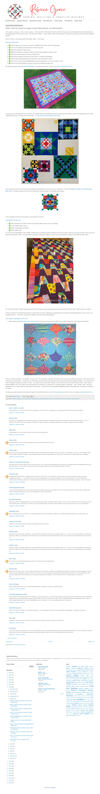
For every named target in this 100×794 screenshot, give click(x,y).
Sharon (11, 440)
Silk (78, 706)
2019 (10, 761)
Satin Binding (90, 701)
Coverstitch (90, 671)
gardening (75, 713)
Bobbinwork (68, 670)
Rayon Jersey (87, 699)
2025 (10, 675)
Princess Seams (86, 697)
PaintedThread (13, 608)
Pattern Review (85, 695)
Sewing (74, 705)
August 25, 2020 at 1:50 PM (16, 494)
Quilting (80, 699)
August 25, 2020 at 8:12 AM (16, 412)
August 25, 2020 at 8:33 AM (16, 434)
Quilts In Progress (58, 20)
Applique (75, 666)
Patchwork (69, 695)
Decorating (69, 677)
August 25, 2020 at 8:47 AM (16, 444)
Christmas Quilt (89, 670)
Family (87, 680)
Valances (78, 710)
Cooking (79, 671)
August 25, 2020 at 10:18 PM (17, 578)
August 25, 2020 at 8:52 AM (16, 456)
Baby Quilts (84, 666)
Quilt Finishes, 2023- (47, 20)
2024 (10, 677)
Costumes (85, 671)
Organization (89, 694)
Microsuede (78, 692)
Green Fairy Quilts (43, 677)
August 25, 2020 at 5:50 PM (16, 516)
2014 (10, 773)
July (11, 744)
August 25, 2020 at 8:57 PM (16, 553)
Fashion (91, 680)
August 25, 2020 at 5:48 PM (16, 505)
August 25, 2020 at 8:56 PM (16, 539)
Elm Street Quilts (57, 392)
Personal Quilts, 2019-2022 (35, 20)
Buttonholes (74, 670)
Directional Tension (88, 677)
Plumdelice (12, 511)
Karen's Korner (13, 521)
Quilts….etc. (41, 672)
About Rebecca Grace (10, 20)
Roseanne (12, 474)
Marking (74, 692)
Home (50, 641)
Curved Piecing (77, 673)
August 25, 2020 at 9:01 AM (16, 468)
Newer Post (9, 641)
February (12, 756)
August (12, 698)
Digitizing (81, 677)
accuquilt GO (89, 712)
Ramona (11, 418)
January (12, 758)
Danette (11, 450)
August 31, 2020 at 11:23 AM (17, 634)
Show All (62, 693)
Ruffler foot (79, 701)
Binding (86, 668)
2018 (10, 763)
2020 (10, 687)
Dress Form (69, 678)
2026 (10, 672)
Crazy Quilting (69, 673)
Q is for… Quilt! (42, 690)
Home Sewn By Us (86, 392)
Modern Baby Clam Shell (46, 398)
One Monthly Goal (56, 398)
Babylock (91, 666)
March (12, 753)
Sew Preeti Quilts (43, 666)
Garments (74, 684)
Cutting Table (85, 675)
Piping (67, 697)
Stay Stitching (86, 706)
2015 (10, 771)
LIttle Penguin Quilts (15, 487)
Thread (77, 708)
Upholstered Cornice (70, 710)
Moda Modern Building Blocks (31, 398)
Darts (92, 675)
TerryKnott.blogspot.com (16, 594)
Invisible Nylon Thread (72, 686)
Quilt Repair (73, 699)
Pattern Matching (78, 695)
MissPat (11, 569)
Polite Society (41, 668)
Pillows (91, 695)
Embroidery (69, 680)
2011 (10, 780)
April (11, 751)
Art (79, 666)
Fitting (78, 682)
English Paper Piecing (78, 680)
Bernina (80, 668)
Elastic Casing (90, 678)
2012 (10, 778)
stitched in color (43, 683)
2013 (10, 775)
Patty (10, 618)
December (13, 689)
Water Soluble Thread (74, 712)
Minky (83, 692)
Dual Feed (80, 678)
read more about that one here (63, 66)
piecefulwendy (13, 499)
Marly (10, 430)
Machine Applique (84, 688)
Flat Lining (82, 682)
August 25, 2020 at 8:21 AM (16, 424)
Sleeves (81, 706)
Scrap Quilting (75, 703)
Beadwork (73, 668)
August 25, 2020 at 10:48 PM (17, 589)
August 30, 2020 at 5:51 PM (16, 622)
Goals (22, 398)
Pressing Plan (79, 697)
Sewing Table (74, 706)
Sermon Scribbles (29, 66)
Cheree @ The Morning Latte (17, 462)
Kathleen (11, 531)
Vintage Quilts (84, 710)
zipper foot (78, 715)
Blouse (91, 668)
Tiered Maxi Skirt (84, 708)
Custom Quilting (16, 398)
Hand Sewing (89, 684)
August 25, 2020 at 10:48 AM (17, 482)
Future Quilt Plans (68, 20)
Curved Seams (85, 673)
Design (76, 677)
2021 (10, 684)
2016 (10, 768)
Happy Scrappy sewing (44, 684)
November (13, 691)
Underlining (90, 708)
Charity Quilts (80, 670)
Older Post (91, 641)
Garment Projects (78, 20)
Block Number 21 (42, 673)
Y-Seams (82, 712)
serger (73, 715)
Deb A (11, 558)
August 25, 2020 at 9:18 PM (16, 563)
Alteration (68, 666)
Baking (68, 668)
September (13, 696)
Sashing (84, 701)
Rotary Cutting (72, 701)
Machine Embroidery (78, 690)
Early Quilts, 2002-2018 (22, 20)
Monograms (79, 694)
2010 (10, 782)
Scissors (68, 703)
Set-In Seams (86, 703)
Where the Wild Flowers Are (45, 679)
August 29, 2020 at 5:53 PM (16, 612)
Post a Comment (12, 638)
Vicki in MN (12, 584)
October (12, 694)
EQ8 (84, 679)
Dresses (75, 678)
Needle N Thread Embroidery (46, 688)
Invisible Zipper (84, 686)
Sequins (81, 703)
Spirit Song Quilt (75, 398)
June (11, 746)
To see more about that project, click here (47, 115)
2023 (10, 680)
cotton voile (69, 713)
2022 (10, 682)
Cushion (91, 673)
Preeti (11, 628)
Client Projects (71, 672)
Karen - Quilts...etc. (14, 408)
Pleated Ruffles (72, 697)
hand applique (85, 713)
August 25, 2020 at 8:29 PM (16, 526)
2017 (10, 766)
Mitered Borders (89, 692)
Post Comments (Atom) (19, 644)
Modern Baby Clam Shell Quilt (28, 321)
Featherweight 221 (71, 682)
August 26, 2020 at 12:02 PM (17, 602)
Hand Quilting (81, 684)
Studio (73, 708)
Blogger (53, 787)
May (11, 748)
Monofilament (69, 694)
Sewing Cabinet (82, 705)
